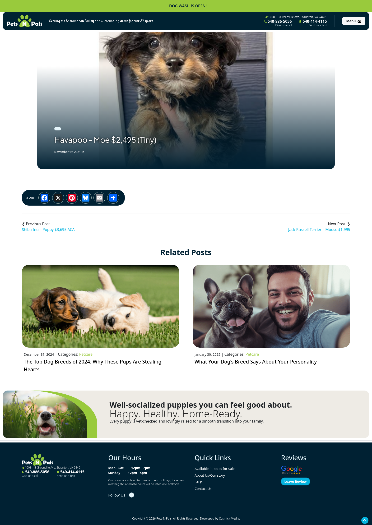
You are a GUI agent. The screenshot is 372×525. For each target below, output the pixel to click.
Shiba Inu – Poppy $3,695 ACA (48, 229)
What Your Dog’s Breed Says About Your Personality (256, 361)
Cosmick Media (229, 518)
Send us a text (318, 25)
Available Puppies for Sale (215, 468)
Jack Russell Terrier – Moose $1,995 (319, 229)
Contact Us (203, 488)
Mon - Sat (116, 467)
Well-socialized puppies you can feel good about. (200, 405)
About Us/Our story (210, 475)
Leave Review (295, 481)
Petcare (86, 354)
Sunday (114, 472)
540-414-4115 (313, 23)
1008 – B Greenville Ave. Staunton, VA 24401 (296, 17)
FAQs (198, 482)
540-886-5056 (278, 23)
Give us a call (283, 25)
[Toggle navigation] (353, 21)
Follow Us (116, 495)
